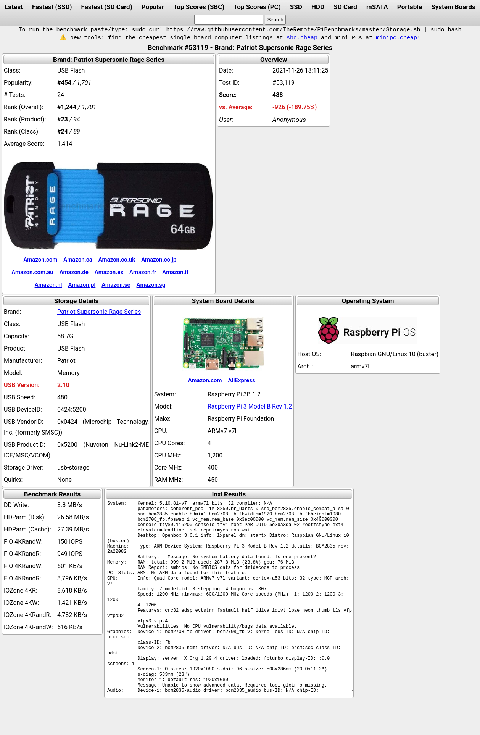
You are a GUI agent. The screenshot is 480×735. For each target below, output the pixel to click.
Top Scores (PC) (257, 7)
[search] (228, 20)
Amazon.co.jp (158, 259)
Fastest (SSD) (52, 7)
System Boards (453, 7)
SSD (296, 7)
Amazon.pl (81, 284)
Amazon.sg (151, 284)
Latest (14, 7)
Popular (153, 7)
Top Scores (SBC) (198, 7)
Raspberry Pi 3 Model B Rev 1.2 (250, 406)
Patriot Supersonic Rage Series (99, 311)
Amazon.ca (77, 259)
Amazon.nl (48, 284)
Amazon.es (109, 272)
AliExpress (241, 380)
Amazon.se (115, 284)
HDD (317, 7)
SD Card (345, 7)
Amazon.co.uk (116, 259)
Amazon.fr (142, 272)
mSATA (377, 7)
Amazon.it (175, 272)
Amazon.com (40, 259)
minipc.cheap (396, 38)
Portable (409, 7)
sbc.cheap (302, 38)
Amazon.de (74, 272)
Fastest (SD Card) (106, 7)
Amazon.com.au (32, 272)
